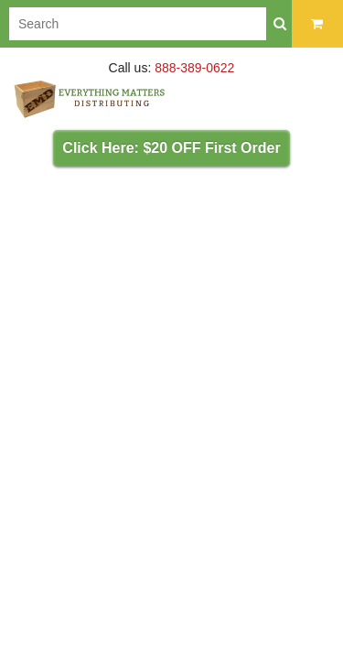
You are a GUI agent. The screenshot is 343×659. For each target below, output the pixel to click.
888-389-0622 (194, 67)
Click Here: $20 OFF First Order (171, 148)
